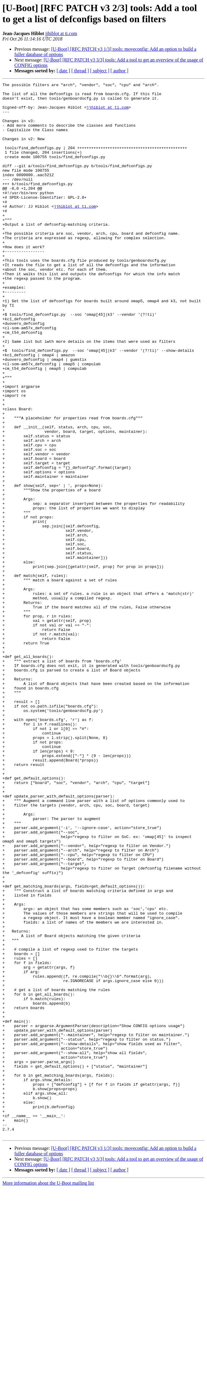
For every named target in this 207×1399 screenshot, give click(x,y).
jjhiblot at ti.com (61, 33)
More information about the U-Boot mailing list (48, 1393)
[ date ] (63, 70)
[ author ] (120, 70)
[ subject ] (99, 70)
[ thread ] (80, 70)
